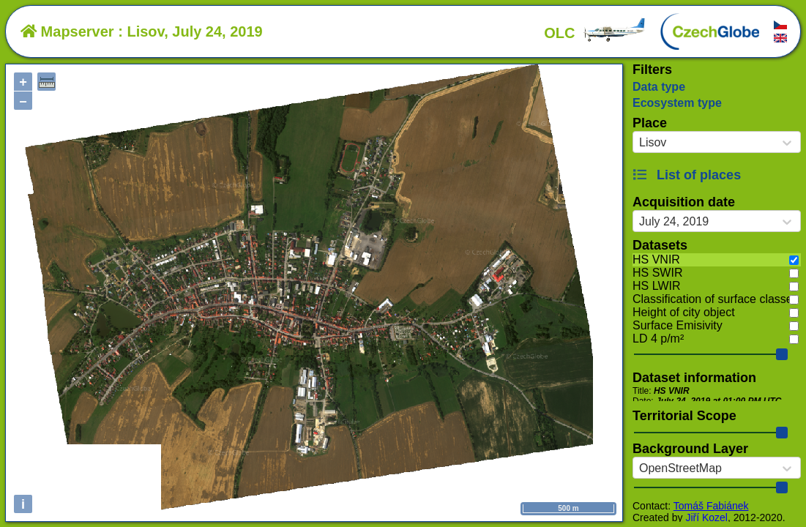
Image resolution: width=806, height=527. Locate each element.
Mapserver (67, 31)
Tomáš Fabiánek (711, 506)
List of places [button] (687, 175)
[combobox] (639, 142)
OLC (595, 33)
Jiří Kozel (706, 517)
